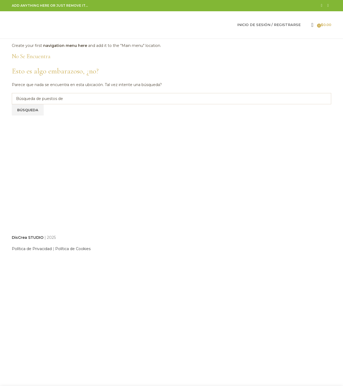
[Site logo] (45, 25)
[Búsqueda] (306, 25)
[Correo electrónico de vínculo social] (328, 5)
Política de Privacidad (32, 249)
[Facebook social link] (321, 5)
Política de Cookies (73, 249)
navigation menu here (65, 46)
